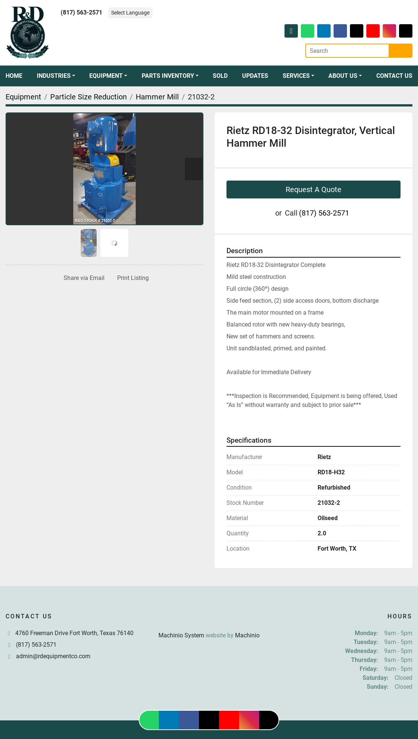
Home (14, 75)
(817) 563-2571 (81, 12)
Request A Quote (313, 189)
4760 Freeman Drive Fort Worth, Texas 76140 (74, 633)
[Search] (347, 51)
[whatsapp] (307, 31)
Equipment (106, 75)
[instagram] (389, 31)
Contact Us (394, 75)
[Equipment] (23, 96)
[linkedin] (324, 31)
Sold (220, 75)
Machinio (247, 635)
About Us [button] (342, 75)
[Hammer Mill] (157, 96)
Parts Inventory (168, 75)
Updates (255, 75)
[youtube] (373, 31)
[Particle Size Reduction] (88, 96)
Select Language (130, 13)
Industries (54, 75)
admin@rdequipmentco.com (53, 656)
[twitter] (356, 31)
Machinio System (181, 635)
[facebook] (340, 31)
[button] (56, 76)
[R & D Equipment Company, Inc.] (209, 617)
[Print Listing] (131, 278)
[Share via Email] (82, 278)
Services (296, 75)
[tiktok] (405, 31)
